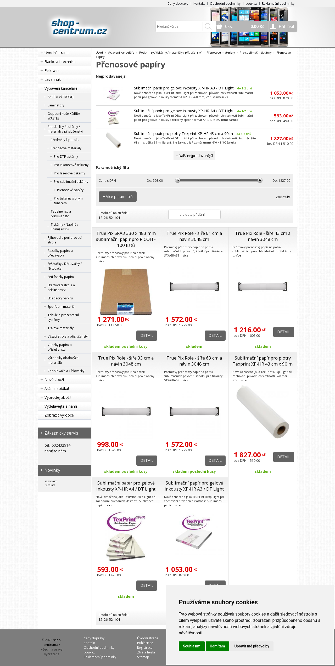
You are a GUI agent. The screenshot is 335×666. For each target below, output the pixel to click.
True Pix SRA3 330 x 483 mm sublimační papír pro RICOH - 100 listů (126, 239)
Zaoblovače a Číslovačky (66, 371)
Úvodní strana (56, 52)
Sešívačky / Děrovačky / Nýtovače (65, 266)
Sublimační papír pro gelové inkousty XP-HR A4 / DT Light (184, 110)
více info (50, 485)
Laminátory (56, 105)
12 (100, 217)
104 (117, 217)
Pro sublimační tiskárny (71, 181)
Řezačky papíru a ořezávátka (60, 253)
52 (111, 217)
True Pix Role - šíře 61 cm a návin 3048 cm (194, 236)
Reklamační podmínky (278, 3)
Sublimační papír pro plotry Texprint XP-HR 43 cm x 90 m (183, 133)
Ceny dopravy (178, 3)
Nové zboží (54, 379)
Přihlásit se (145, 643)
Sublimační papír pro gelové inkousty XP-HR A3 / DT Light (184, 88)
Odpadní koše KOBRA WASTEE (64, 116)
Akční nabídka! (56, 388)
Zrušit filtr (283, 197)
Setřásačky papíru (61, 277)
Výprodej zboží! (57, 397)
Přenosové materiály (66, 148)
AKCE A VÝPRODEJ (61, 97)
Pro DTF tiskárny (66, 156)
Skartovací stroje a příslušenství (61, 287)
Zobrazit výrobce (59, 415)
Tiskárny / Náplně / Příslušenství (64, 226)
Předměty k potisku (65, 140)
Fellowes (51, 70)
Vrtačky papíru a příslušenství (60, 347)
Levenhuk (52, 79)
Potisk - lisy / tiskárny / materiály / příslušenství (65, 129)
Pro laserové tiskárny (69, 173)
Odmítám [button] (217, 646)
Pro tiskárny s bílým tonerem (68, 200)
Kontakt (199, 3)
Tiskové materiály (61, 328)
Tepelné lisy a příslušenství (61, 213)
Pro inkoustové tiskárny (71, 165)
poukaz (251, 3)
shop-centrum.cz (53, 642)
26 (106, 217)
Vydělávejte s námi (60, 406)
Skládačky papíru (60, 298)
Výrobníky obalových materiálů (63, 360)
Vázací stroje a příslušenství (68, 336)
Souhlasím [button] (191, 646)
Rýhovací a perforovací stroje (65, 239)
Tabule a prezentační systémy (63, 317)
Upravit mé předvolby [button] (251, 646)
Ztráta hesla (146, 652)
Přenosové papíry (70, 190)
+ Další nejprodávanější (194, 155)
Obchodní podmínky (225, 3)
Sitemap (143, 657)
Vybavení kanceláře (60, 88)
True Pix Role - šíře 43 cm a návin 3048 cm (263, 236)
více (101, 261)
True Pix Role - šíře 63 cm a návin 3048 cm (194, 361)
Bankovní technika (60, 61)
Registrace (145, 647)
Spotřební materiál (61, 306)
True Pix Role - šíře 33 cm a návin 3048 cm (126, 361)
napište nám (55, 450)
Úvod (99, 52)
